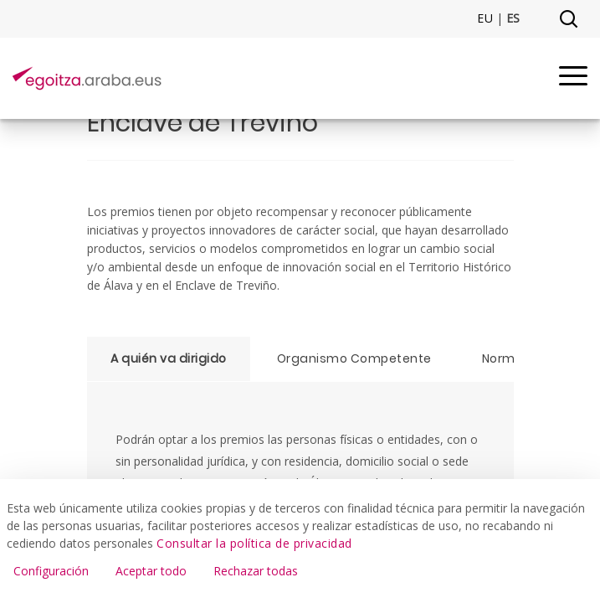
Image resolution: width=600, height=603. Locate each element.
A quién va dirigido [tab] (168, 358)
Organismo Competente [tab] (354, 358)
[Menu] (573, 78)
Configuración (51, 571)
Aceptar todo (151, 571)
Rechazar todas (255, 571)
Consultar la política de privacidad (254, 543)
